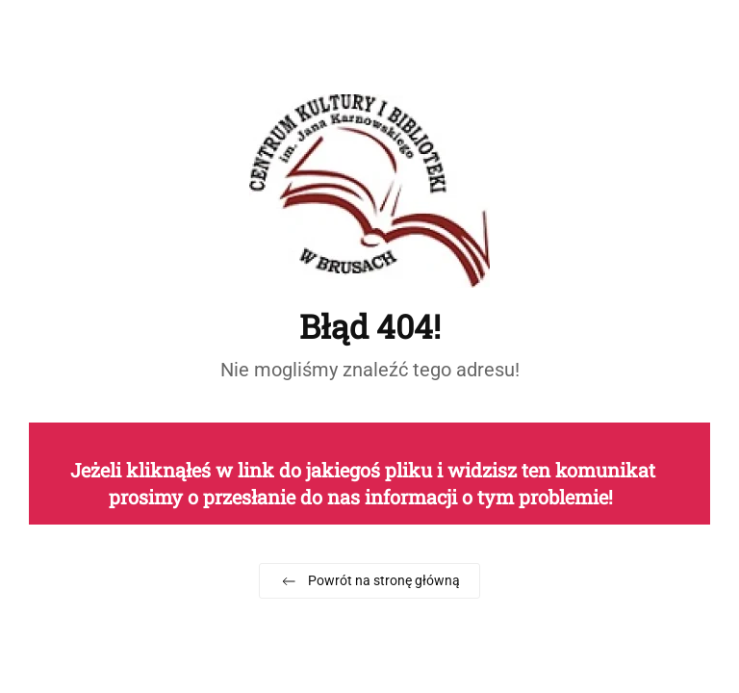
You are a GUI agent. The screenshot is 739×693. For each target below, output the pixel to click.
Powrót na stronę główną (369, 581)
